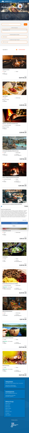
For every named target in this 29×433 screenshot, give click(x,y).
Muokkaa (14, 225)
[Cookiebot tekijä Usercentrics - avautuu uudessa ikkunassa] (23, 206)
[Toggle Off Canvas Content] (22, 1)
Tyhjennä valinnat (22, 49)
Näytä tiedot (24, 220)
